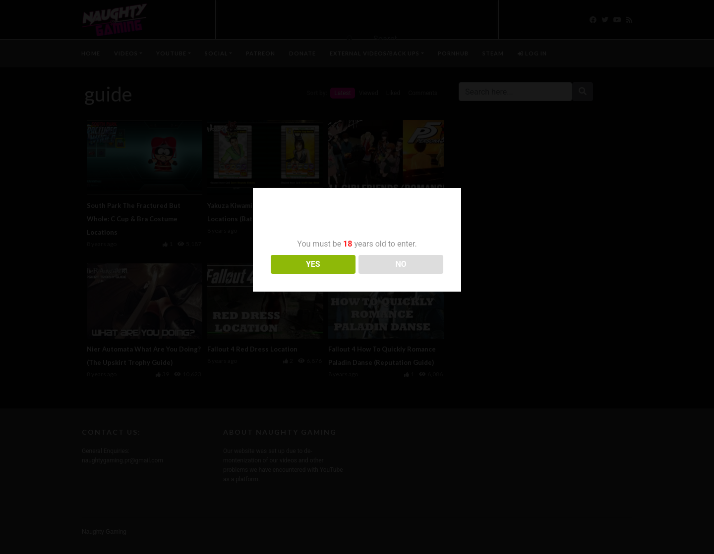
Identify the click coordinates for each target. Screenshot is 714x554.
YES (313, 264)
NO (401, 264)
